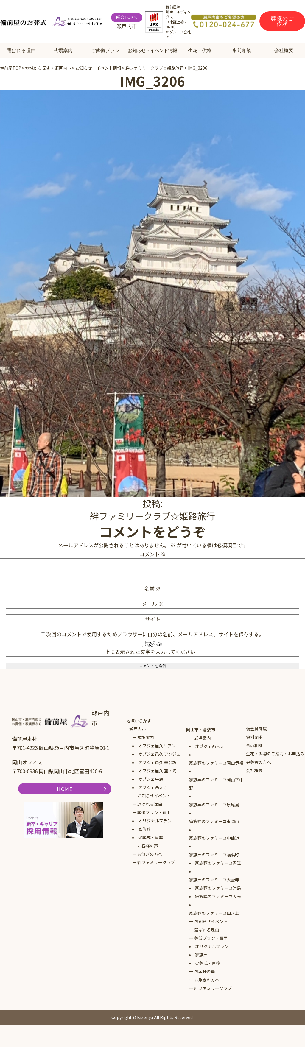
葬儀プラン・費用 (154, 812)
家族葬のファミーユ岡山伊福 (216, 763)
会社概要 (283, 50)
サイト (152, 619)
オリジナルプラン (155, 821)
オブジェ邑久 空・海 (157, 771)
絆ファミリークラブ (156, 862)
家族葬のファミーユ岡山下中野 (216, 784)
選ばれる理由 (21, 50)
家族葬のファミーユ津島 (218, 888)
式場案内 (63, 50)
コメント (152, 554)
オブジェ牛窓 (150, 779)
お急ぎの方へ (149, 854)
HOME (64, 788)
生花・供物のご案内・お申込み (275, 754)
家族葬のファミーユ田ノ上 (214, 913)
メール (152, 603)
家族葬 (144, 829)
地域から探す (138, 721)
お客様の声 (147, 846)
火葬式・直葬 (150, 837)
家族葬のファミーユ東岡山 (214, 821)
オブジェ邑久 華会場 (157, 762)
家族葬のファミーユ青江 (218, 863)
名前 (152, 588)
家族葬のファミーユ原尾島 (214, 805)
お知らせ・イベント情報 (152, 50)
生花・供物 (200, 50)
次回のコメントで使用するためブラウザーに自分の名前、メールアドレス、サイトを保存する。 (155, 634)
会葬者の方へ (258, 762)
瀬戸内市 (137, 729)
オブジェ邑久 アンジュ (159, 754)
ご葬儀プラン (105, 50)
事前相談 (241, 50)
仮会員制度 (256, 729)
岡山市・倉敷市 (200, 730)
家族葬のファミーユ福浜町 (214, 855)
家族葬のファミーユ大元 (218, 896)
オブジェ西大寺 (152, 787)
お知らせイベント (154, 796)
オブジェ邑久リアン (156, 746)
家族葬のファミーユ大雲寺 (214, 880)
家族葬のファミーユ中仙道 (214, 838)
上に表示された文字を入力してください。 (152, 651)
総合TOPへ (126, 17)
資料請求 (254, 737)
